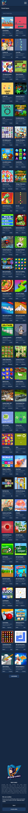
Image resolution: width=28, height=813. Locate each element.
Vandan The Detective (21, 140)
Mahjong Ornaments (21, 622)
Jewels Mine (19, 162)
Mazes (17, 600)
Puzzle (24, 57)
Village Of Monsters (20, 184)
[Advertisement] (14, 720)
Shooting (23, 232)
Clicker (24, 210)
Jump (17, 30)
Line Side (18, 52)
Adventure (23, 386)
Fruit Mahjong (6, 447)
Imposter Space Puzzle (21, 96)
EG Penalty (5, 556)
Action (11, 517)
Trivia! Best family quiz (8, 227)
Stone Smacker (19, 74)
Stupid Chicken (19, 381)
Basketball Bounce (7, 535)
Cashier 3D (5, 52)
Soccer (24, 254)
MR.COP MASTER (20, 578)
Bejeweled (23, 166)
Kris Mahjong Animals (8, 140)
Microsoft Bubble (7, 271)
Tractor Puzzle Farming (8, 249)
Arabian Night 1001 (7, 403)
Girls (24, 145)
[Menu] (25, 3)
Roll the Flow (6, 491)
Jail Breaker (19, 337)
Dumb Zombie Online (21, 227)
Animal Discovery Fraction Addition (11, 206)
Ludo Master (6, 600)
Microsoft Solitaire (7, 315)
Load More (14, 676)
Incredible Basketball (8, 162)
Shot (17, 447)
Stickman (10, 539)
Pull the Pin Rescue (20, 491)
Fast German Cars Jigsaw (22, 403)
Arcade (10, 35)
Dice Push (18, 469)
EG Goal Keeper (19, 556)
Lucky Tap (5, 96)
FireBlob (18, 513)
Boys (11, 210)
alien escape (6, 425)
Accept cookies (14, 809)
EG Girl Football (6, 578)
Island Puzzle (6, 184)
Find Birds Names (20, 118)
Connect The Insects (21, 359)
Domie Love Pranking (8, 513)
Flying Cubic (19, 425)
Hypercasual (23, 605)
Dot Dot (17, 206)
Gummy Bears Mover (7, 644)
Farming (10, 254)
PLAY (4, 35)
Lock (4, 118)
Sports (11, 166)
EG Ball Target (19, 535)
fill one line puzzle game (21, 644)
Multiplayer (10, 605)
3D (11, 57)
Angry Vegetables (7, 359)
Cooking (10, 298)
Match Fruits (6, 381)
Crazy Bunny (6, 30)
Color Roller (5, 622)
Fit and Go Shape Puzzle (21, 293)
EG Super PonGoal (20, 249)
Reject (14, 805)
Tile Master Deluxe (7, 74)
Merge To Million (7, 469)
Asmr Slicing (6, 666)
